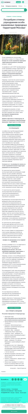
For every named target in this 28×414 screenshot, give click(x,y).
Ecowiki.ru (4, 379)
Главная (8, 16)
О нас (2, 6)
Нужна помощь (17, 16)
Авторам (12, 392)
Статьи (20, 6)
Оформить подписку (6, 389)
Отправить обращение (14, 125)
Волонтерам (23, 392)
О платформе (15, 389)
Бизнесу (17, 392)
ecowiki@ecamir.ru (15, 402)
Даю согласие (14, 411)
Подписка (18, 2)
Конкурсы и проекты (11, 6)
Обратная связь (18, 390)
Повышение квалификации (7, 390)
